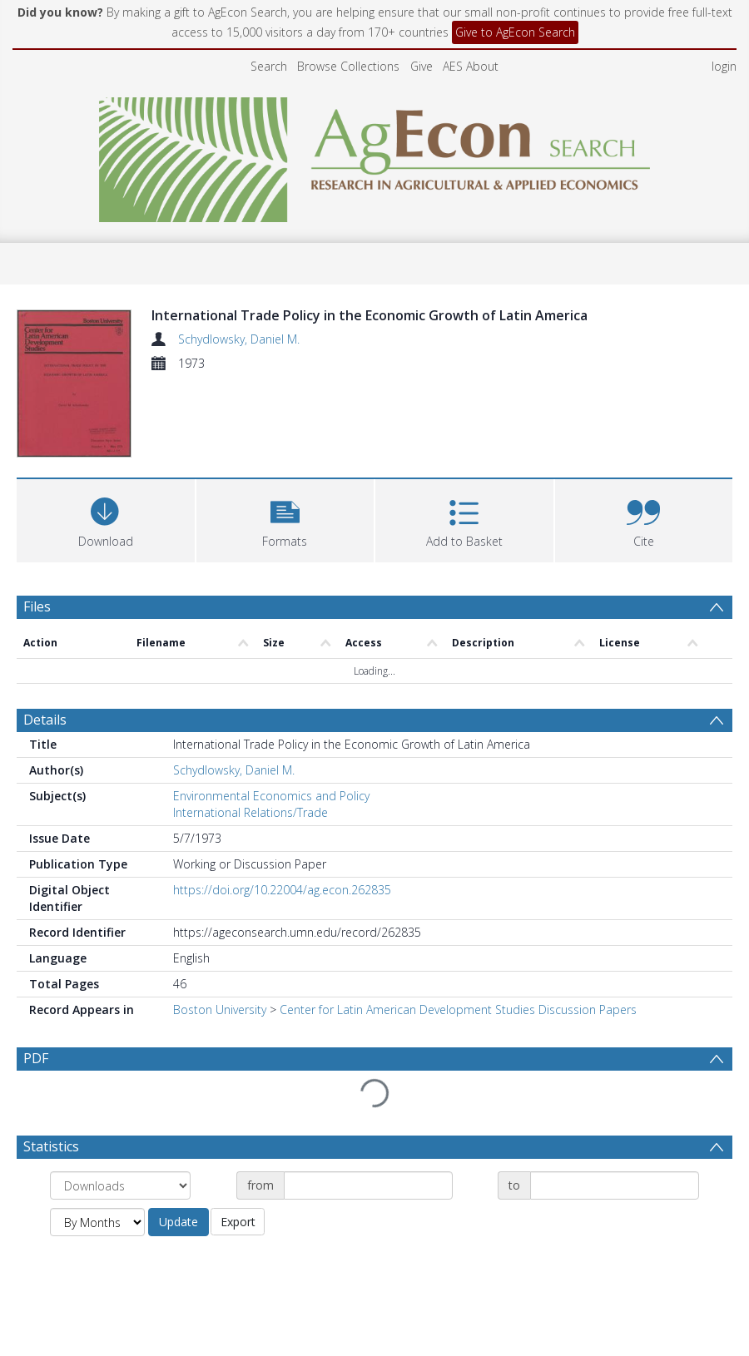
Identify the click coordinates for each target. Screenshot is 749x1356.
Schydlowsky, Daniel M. (239, 339)
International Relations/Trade (250, 812)
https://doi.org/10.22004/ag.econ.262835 (282, 890)
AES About (471, 66)
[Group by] (120, 1145)
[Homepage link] (375, 155)
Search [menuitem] (268, 66)
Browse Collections (348, 66)
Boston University (219, 1009)
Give (421, 66)
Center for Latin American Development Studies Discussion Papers (458, 1009)
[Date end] (614, 1145)
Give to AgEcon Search (515, 32)
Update (178, 1182)
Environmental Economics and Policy (271, 796)
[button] (285, 518)
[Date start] (368, 1145)
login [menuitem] (724, 66)
